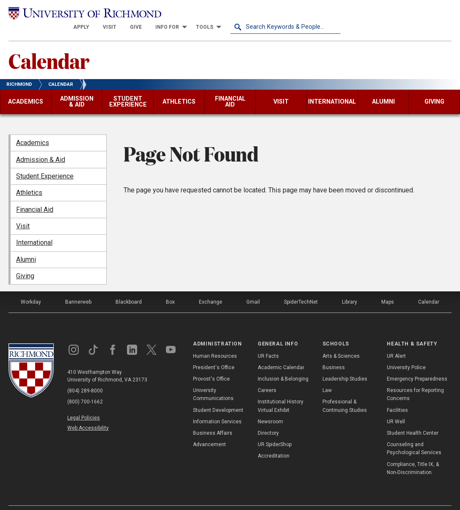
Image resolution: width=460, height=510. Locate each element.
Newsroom (270, 408)
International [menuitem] (34, 229)
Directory (268, 419)
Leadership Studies (344, 365)
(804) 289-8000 (85, 377)
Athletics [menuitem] (29, 179)
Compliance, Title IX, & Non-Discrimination (413, 455)
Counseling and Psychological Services (414, 435)
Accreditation (273, 443)
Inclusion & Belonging (283, 365)
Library (349, 288)
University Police (406, 354)
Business (333, 354)
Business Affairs (212, 419)
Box (170, 288)
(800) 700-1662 (85, 388)
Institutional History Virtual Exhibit (280, 393)
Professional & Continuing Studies (344, 393)
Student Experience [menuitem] (45, 163)
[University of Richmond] (63, 13)
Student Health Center (412, 419)
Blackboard (129, 288)
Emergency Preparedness (417, 365)
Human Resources (215, 342)
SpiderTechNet (301, 288)
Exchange (210, 288)
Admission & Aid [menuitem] (40, 146)
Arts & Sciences (341, 342)
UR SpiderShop (275, 431)
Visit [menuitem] (23, 212)
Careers (267, 377)
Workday (31, 288)
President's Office (213, 354)
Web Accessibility (88, 414)
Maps (387, 288)
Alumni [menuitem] (26, 246)
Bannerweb (78, 288)
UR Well (396, 408)
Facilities (397, 397)
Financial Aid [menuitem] (34, 196)
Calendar (48, 47)
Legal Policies (83, 404)
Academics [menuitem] (32, 129)
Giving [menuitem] (25, 262)
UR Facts (268, 342)
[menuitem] (192, 13)
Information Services (217, 408)
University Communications (213, 381)
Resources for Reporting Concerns (415, 381)
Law (327, 377)
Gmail (253, 288)
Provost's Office (211, 365)
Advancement (209, 431)
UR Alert (396, 342)
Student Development (218, 397)
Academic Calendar (281, 354)
